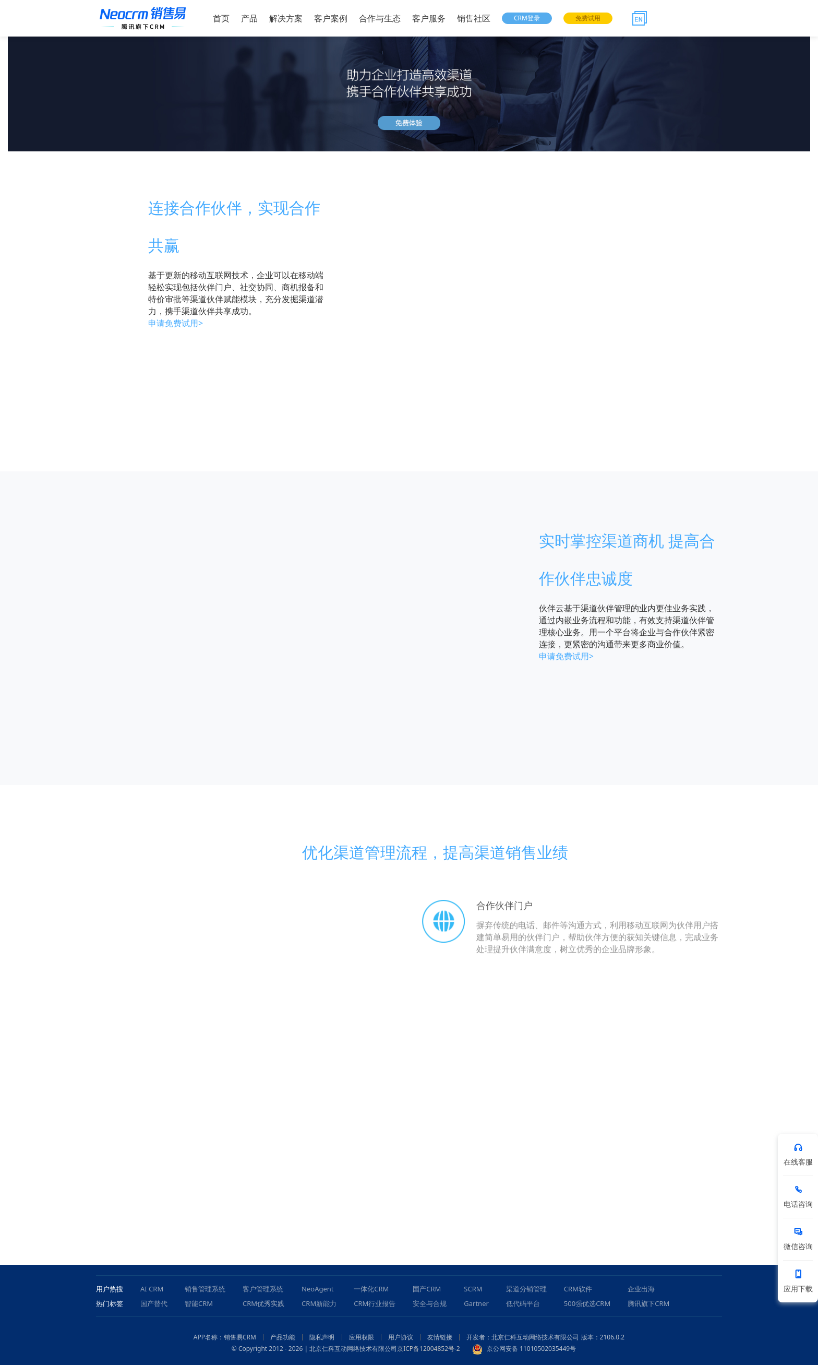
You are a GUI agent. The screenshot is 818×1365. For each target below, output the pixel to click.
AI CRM (151, 1288)
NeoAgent (317, 1288)
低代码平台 (523, 1303)
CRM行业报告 (374, 1303)
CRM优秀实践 (263, 1303)
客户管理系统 (263, 1288)
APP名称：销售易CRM (225, 1337)
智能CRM (199, 1303)
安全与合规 (430, 1303)
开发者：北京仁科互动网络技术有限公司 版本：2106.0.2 (545, 1337)
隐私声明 (321, 1337)
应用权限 (361, 1337)
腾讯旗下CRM (648, 1303)
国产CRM (427, 1288)
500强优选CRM (587, 1303)
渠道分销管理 (526, 1288)
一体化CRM (371, 1288)
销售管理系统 (205, 1288)
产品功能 (282, 1337)
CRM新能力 (319, 1303)
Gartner (476, 1303)
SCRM (473, 1288)
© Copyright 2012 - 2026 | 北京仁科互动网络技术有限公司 (314, 1348)
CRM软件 (578, 1288)
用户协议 (400, 1337)
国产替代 (153, 1303)
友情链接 (439, 1337)
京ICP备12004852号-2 (428, 1348)
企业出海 (641, 1288)
